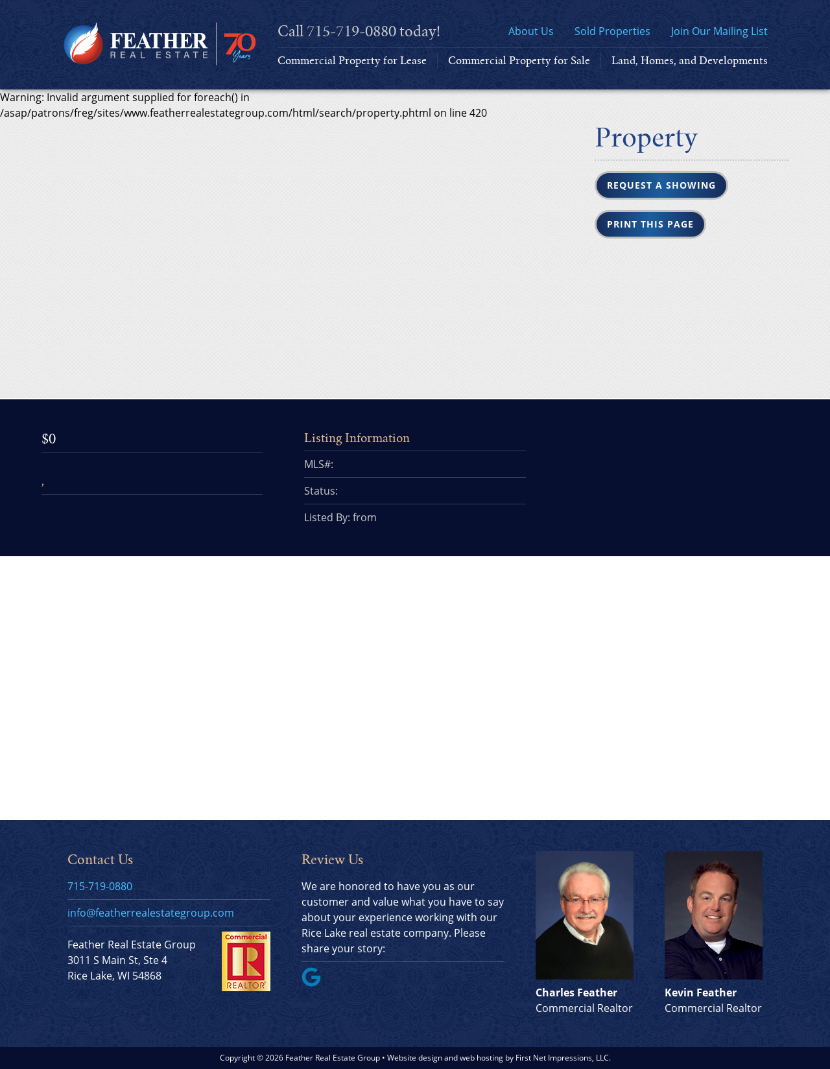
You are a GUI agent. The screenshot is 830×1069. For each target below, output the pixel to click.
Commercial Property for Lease (352, 60)
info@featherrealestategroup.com (150, 913)
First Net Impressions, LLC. (563, 1057)
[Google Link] (316, 983)
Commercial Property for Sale (519, 60)
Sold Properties (612, 31)
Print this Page (650, 224)
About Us (531, 31)
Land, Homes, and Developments (689, 60)
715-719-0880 (351, 31)
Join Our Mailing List (719, 31)
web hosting (481, 1057)
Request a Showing (661, 185)
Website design (414, 1057)
